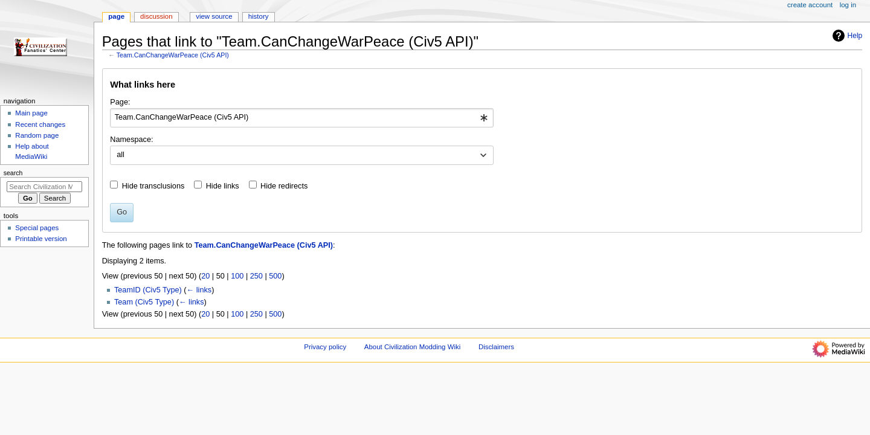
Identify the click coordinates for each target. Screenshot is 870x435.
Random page (37, 135)
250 (256, 276)
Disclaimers (496, 346)
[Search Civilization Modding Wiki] (44, 186)
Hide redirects (284, 186)
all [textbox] (120, 154)
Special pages (37, 227)
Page (116, 16)
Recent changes (40, 124)
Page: (120, 102)
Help (846, 36)
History (258, 16)
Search (13, 172)
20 (205, 276)
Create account (810, 4)
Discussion (156, 16)
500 (275, 276)
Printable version (40, 238)
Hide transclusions (153, 186)
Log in (848, 4)
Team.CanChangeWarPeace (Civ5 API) (173, 55)
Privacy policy (325, 346)
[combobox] (302, 117)
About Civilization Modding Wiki (412, 346)
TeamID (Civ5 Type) (148, 290)
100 (237, 276)
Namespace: (131, 139)
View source (214, 16)
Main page (31, 113)
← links (199, 290)
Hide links (222, 186)
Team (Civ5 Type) (144, 302)
